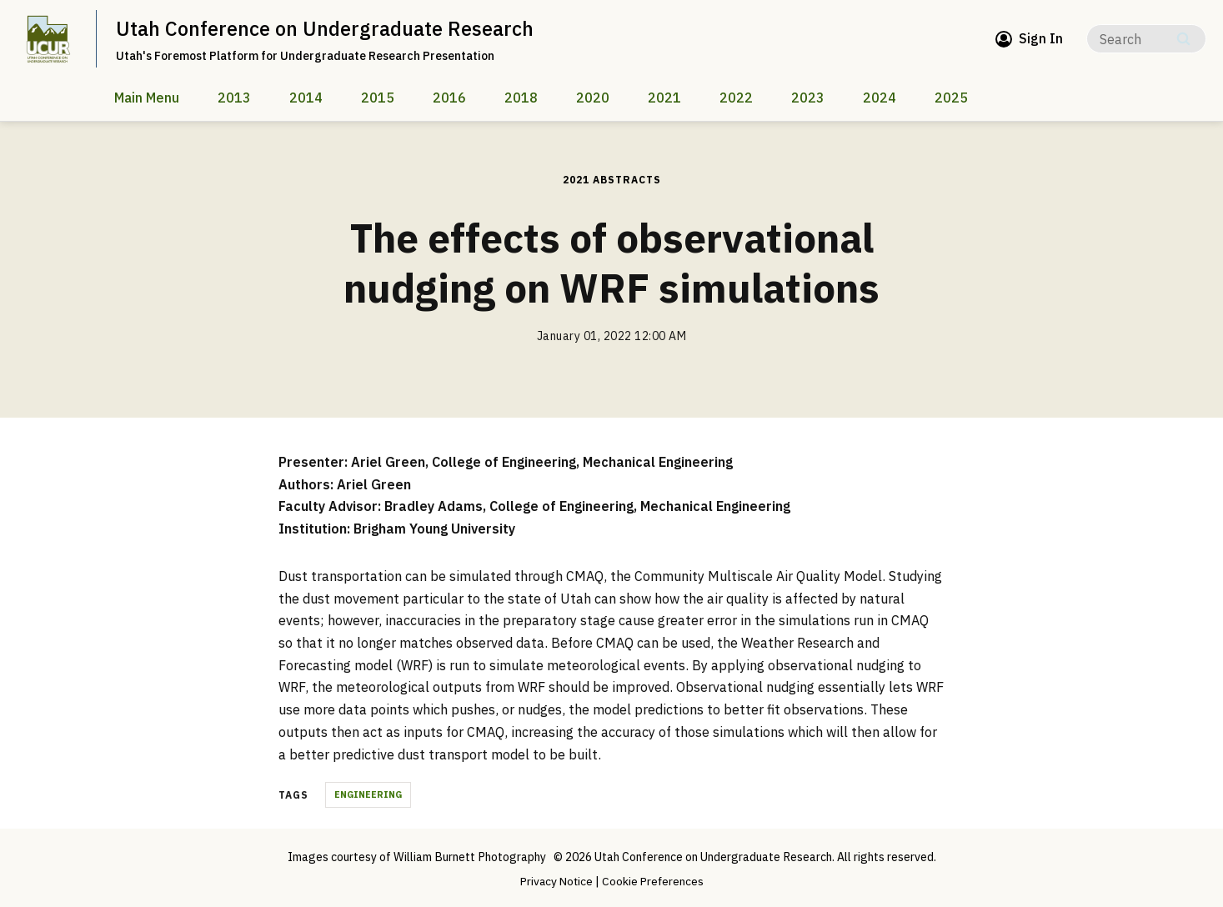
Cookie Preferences (654, 881)
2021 (664, 97)
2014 (306, 97)
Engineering (368, 794)
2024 (879, 97)
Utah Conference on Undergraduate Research (325, 28)
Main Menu (146, 97)
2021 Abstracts (612, 179)
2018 (521, 97)
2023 (808, 97)
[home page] (48, 39)
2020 (592, 97)
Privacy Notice (556, 881)
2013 (234, 97)
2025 (951, 97)
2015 (377, 97)
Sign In (1041, 38)
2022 (736, 97)
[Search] (1146, 38)
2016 (449, 97)
